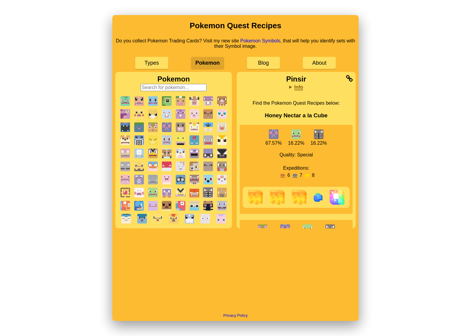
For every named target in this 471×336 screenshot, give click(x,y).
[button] (125, 101)
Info (298, 87)
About (319, 63)
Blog (263, 63)
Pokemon (207, 63)
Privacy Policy (235, 315)
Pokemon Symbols (260, 40)
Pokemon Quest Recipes (235, 25)
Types (151, 63)
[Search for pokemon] (174, 87)
